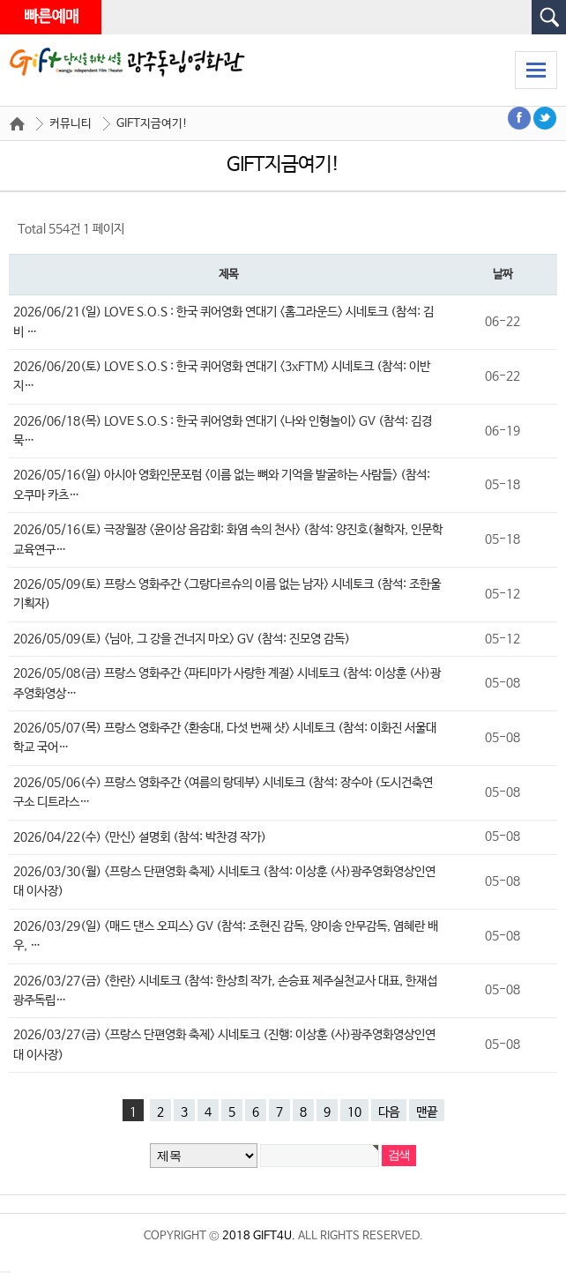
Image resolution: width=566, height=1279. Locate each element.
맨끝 (426, 1112)
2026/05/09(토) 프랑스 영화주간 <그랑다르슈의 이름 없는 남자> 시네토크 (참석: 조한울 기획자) (227, 594)
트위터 (545, 118)
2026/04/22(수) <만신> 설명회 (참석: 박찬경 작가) (139, 837)
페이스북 (520, 118)
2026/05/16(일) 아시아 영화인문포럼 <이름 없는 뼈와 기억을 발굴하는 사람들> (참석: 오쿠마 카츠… (221, 485)
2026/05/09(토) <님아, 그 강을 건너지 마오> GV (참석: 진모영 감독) (181, 639)
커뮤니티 (70, 123)
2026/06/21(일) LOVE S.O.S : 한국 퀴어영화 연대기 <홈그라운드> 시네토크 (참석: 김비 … (223, 321)
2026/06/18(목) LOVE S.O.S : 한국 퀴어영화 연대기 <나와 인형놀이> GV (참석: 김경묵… (222, 431)
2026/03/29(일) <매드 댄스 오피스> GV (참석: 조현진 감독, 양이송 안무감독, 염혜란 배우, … (225, 936)
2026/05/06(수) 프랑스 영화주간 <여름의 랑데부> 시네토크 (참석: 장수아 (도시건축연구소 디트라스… (223, 792)
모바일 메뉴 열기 (536, 70)
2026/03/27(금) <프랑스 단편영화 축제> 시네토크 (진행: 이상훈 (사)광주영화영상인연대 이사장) (224, 1044)
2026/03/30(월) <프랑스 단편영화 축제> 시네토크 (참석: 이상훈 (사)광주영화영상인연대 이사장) (224, 881)
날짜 (502, 274)
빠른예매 (50, 17)
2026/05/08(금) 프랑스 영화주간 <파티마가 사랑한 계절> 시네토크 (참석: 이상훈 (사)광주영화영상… (227, 683)
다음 (388, 1112)
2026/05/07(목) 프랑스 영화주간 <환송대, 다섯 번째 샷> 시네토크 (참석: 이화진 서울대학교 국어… (224, 738)
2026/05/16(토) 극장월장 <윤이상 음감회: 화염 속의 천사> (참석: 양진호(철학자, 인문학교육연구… (228, 539)
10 (354, 1112)
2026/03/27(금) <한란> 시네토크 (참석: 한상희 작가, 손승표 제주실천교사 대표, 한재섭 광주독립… (225, 991)
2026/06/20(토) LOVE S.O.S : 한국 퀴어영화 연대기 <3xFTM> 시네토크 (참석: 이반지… (221, 376)
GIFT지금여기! (152, 123)
